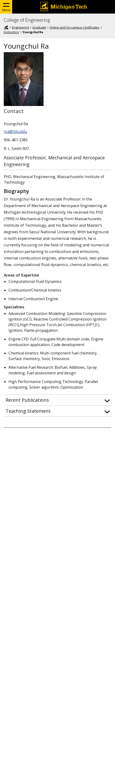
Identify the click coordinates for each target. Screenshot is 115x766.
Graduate (39, 27)
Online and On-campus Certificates (74, 27)
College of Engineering (27, 20)
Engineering (20, 27)
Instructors (11, 32)
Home (6, 27)
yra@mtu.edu (15, 131)
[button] (57, 400)
